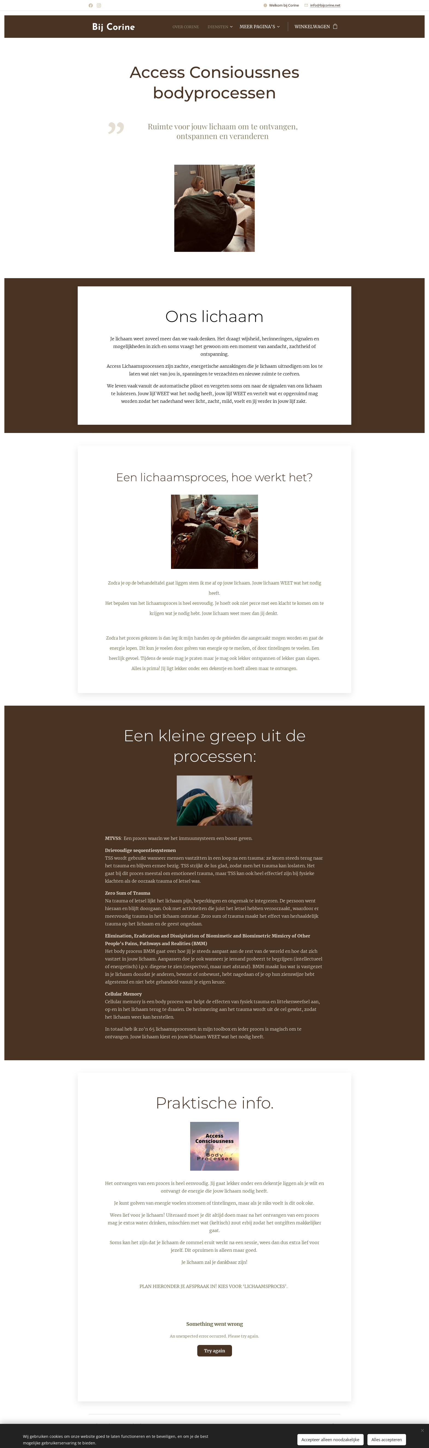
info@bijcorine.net (325, 5)
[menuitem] (183, 26)
